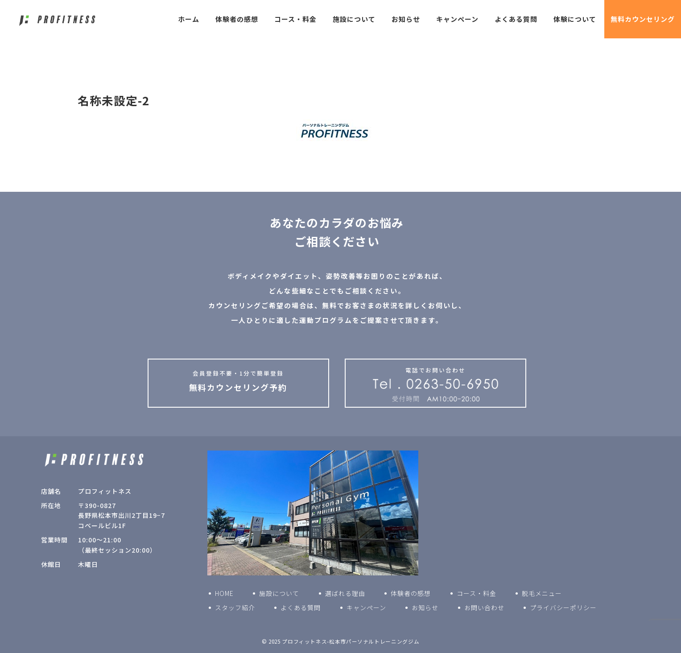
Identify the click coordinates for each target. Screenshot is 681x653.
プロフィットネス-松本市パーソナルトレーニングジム (350, 641)
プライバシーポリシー (563, 607)
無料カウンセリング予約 (238, 381)
